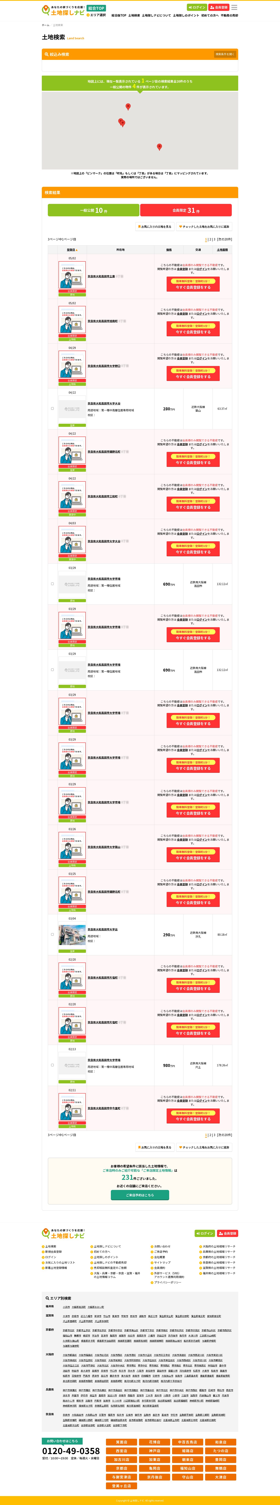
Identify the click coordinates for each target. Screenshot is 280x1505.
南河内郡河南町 (151, 1381)
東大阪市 (125, 1375)
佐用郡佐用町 (118, 1405)
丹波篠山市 (205, 1395)
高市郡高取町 (136, 1420)
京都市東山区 (131, 1330)
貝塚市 (104, 1370)
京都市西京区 (225, 1330)
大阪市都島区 (70, 1355)
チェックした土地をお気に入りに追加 (204, 226)
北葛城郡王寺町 (189, 1420)
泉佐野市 (150, 1370)
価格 (169, 250)
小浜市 (66, 1306)
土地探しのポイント (186, 15)
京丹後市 (173, 1335)
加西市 (193, 1395)
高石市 (104, 1375)
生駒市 (147, 1414)
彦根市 (75, 1316)
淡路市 (88, 1400)
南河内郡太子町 (132, 1381)
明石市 (220, 1390)
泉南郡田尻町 (102, 1381)
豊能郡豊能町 (207, 1375)
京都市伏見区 (193, 1330)
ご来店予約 (161, 1251)
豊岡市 (102, 1395)
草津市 (97, 1316)
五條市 (129, 1414)
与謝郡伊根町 (209, 1340)
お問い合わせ (162, 1246)
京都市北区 (68, 1330)
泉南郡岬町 (116, 1381)
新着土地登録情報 (56, 1268)
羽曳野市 (76, 1375)
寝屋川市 (173, 1370)
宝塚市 (140, 1395)
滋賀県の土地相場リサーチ (219, 1268)
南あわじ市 (68, 1400)
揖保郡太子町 (86, 1405)
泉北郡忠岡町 (70, 1381)
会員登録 (219, 7)
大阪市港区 (130, 1355)
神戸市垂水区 (147, 1390)
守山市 (106, 1316)
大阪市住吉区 (150, 1360)
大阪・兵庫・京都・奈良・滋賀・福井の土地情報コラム (117, 1275)
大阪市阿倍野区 (132, 1360)
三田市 (184, 1395)
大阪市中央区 (118, 1365)
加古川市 (112, 1395)
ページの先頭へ (271, 1496)
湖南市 (142, 1316)
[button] (128, 107)
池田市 (66, 1370)
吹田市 (75, 1370)
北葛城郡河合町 (71, 1425)
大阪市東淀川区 (214, 1355)
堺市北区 (187, 1365)
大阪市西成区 (184, 1360)
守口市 (113, 1370)
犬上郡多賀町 (102, 1321)
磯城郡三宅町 (102, 1420)
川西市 (167, 1395)
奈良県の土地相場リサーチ (219, 1262)
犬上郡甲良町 (86, 1321)
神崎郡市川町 (197, 1400)
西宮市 (229, 1390)
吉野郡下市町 (120, 1425)
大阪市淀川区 (200, 1360)
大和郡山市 (91, 1414)
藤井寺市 (114, 1375)
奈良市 (66, 1414)
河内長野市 (185, 1370)
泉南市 (135, 1375)
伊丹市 (84, 1395)
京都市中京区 (115, 1330)
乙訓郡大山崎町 (208, 1335)
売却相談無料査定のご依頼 (110, 1268)
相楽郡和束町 (141, 1340)
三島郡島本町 (191, 1375)
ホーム (45, 25)
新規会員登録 (53, 1251)
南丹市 (182, 1335)
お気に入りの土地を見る (154, 226)
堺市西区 (165, 1365)
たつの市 (117, 1400)
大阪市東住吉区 (166, 1360)
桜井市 (120, 1414)
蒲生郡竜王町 (198, 1316)
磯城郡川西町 (86, 1420)
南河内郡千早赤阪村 (171, 1381)
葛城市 (165, 1414)
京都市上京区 (83, 1330)
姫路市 (202, 1390)
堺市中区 (142, 1365)
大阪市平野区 (88, 1365)
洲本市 (66, 1395)
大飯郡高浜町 (79, 1306)
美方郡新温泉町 (151, 1405)
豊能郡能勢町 (223, 1375)
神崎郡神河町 (70, 1405)
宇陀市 (174, 1414)
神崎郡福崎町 (213, 1400)
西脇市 (131, 1395)
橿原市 (111, 1414)
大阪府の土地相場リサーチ (219, 1246)
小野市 (175, 1395)
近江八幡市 (86, 1316)
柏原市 (66, 1375)
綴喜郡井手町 (88, 1340)
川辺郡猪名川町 (131, 1400)
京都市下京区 (147, 1330)
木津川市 (193, 1335)
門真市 (86, 1375)
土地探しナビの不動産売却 (110, 1262)
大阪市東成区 (70, 1360)
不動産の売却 (229, 15)
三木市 (149, 1395)
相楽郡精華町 (157, 1340)
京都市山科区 (209, 1330)
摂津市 (95, 1375)
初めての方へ (210, 15)
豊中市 (222, 1365)
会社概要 (159, 1257)
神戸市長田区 (115, 1390)
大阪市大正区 (145, 1355)
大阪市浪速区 (179, 1355)
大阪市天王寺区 (162, 1355)
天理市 (102, 1414)
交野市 (156, 1375)
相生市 (93, 1395)
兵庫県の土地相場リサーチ (219, 1251)
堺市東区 (153, 1365)
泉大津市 (85, 1370)
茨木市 (131, 1370)
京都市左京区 (99, 1330)
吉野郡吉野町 (88, 1425)
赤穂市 (122, 1395)
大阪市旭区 (100, 1360)
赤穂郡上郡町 (102, 1405)
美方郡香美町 (134, 1405)
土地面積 (222, 250)
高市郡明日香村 (153, 1420)
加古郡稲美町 (165, 1400)
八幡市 (151, 1335)
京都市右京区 (177, 1330)
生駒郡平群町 (186, 1414)
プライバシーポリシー (167, 1282)
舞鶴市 (77, 1335)
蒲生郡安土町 (166, 1316)
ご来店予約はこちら (140, 1195)
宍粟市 (97, 1400)
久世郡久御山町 (71, 1340)
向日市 (131, 1335)
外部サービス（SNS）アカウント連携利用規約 (169, 1275)
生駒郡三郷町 (202, 1414)
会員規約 (159, 1268)
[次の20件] (224, 239)
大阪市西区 (116, 1355)
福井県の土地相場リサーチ (219, 1273)
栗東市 (115, 1316)
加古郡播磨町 (181, 1400)
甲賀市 (124, 1316)
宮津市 (104, 1335)
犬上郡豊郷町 (70, 1321)
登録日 (71, 250)
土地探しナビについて (156, 15)
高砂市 (158, 1395)
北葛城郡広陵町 (208, 1420)
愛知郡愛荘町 (214, 1316)
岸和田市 (212, 1365)
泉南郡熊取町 (86, 1381)
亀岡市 (113, 1335)
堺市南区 (176, 1365)
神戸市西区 (191, 1390)
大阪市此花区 (102, 1355)
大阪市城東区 (115, 1360)
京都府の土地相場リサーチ (219, 1257)
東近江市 (152, 1316)
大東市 (205, 1370)
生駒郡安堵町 (70, 1420)
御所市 (138, 1414)
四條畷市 (146, 1375)
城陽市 (122, 1335)
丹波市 (225, 1395)
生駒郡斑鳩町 (218, 1414)
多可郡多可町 (149, 1400)
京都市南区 (162, 1330)
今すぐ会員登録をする (193, 284)
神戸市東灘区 (70, 1390)
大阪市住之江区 (71, 1365)
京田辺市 (161, 1335)
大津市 (66, 1316)
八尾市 (140, 1370)
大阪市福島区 (86, 1355)
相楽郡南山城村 (173, 1340)
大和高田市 (77, 1414)
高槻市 (95, 1370)
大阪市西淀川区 (196, 1355)
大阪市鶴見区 (216, 1360)
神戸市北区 (162, 1390)
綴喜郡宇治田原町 (106, 1340)
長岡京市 (141, 1335)
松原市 (196, 1370)
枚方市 (122, 1370)
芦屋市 (75, 1395)
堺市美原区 (200, 1365)
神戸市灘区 (84, 1390)
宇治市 (95, 1335)
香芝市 (156, 1414)
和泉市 (214, 1370)
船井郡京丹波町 (192, 1340)
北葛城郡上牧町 (171, 1420)
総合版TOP (119, 15)
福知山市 (67, 1335)
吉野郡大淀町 (104, 1425)
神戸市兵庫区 (99, 1390)
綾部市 (86, 1335)
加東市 (106, 1400)
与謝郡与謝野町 (71, 1345)
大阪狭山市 (167, 1375)
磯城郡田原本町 (119, 1420)
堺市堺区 (131, 1365)
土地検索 (134, 15)
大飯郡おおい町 (96, 1306)
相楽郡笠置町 (125, 1340)
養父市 (216, 1395)
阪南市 (178, 1375)
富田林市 (161, 1370)
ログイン (197, 7)
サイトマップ (162, 1262)
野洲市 (133, 1316)
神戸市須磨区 (131, 1390)
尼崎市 (211, 1390)
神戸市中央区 (177, 1390)
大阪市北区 (103, 1365)
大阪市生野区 (86, 1360)
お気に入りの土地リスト (60, 1262)
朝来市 (79, 1400)
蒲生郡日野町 (182, 1316)
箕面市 (223, 1370)
